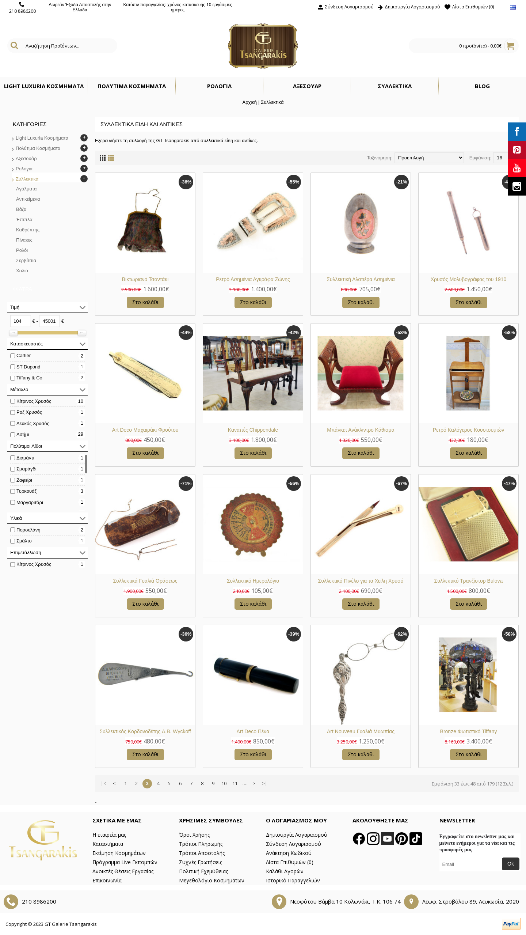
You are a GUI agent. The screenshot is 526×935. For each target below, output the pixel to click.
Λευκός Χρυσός (32, 423)
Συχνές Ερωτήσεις (200, 862)
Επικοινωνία (107, 880)
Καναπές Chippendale (253, 430)
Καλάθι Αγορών (285, 871)
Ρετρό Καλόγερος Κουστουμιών (468, 430)
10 (223, 783)
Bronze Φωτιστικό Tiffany (468, 731)
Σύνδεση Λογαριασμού (293, 843)
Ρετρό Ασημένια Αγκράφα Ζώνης (253, 279)
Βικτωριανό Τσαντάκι (145, 279)
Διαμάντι (25, 458)
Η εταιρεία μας (109, 834)
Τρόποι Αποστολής (202, 852)
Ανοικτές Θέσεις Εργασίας (122, 871)
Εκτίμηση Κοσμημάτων (119, 852)
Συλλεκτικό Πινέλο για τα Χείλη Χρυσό (361, 581)
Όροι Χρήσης (194, 834)
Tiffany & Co (29, 378)
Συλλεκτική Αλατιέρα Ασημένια (361, 279)
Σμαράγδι (26, 469)
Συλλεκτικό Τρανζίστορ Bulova (468, 581)
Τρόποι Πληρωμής (200, 843)
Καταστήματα (107, 843)
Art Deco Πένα (253, 731)
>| (264, 783)
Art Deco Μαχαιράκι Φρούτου (145, 430)
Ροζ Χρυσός (29, 412)
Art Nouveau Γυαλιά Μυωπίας (360, 731)
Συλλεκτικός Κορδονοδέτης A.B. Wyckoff (145, 731)
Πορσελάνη (28, 530)
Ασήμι (22, 434)
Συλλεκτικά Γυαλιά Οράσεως (145, 581)
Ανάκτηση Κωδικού (289, 852)
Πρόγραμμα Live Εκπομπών (124, 862)
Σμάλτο (24, 541)
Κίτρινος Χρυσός (33, 401)
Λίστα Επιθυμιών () (289, 862)
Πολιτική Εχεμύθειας (203, 871)
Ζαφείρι (24, 480)
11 (234, 783)
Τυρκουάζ (26, 491)
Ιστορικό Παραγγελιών (293, 880)
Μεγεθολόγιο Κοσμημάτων (211, 880)
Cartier (23, 355)
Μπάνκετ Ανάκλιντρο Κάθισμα (360, 430)
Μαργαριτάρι (29, 502)
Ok (510, 864)
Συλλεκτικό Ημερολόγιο (253, 581)
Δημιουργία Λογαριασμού (296, 834)
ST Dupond (28, 367)
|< (103, 783)
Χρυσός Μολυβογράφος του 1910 (469, 279)
